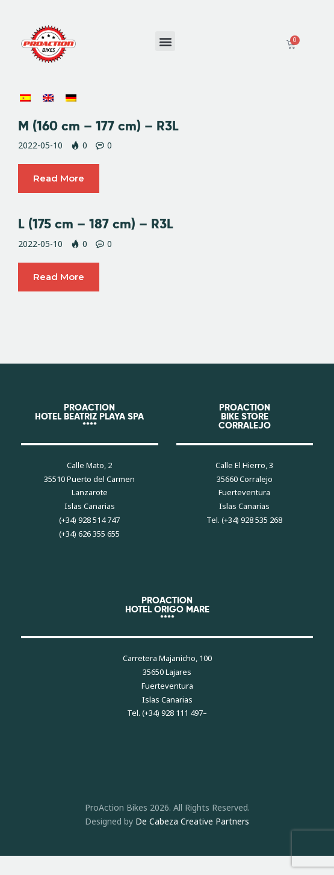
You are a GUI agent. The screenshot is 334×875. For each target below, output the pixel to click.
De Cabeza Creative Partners (192, 821)
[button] (165, 41)
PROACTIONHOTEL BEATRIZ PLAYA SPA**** (89, 416)
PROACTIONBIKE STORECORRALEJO (244, 416)
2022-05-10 (40, 145)
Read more (58, 178)
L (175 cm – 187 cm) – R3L (95, 223)
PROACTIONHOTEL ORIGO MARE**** (167, 609)
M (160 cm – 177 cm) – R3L (98, 125)
